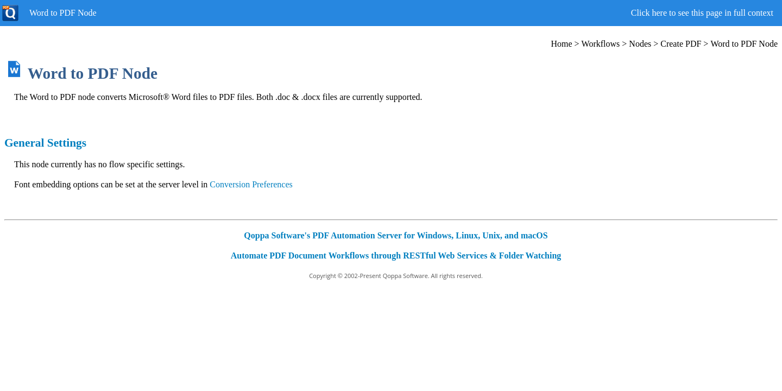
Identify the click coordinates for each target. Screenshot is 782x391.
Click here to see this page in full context (702, 12)
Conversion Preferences (251, 184)
